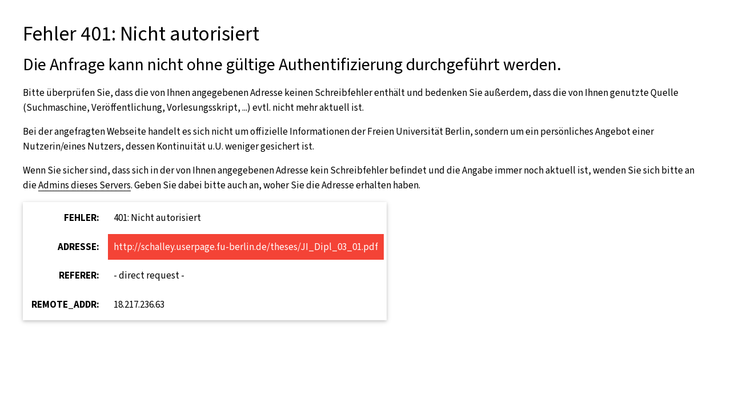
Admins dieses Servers (84, 185)
